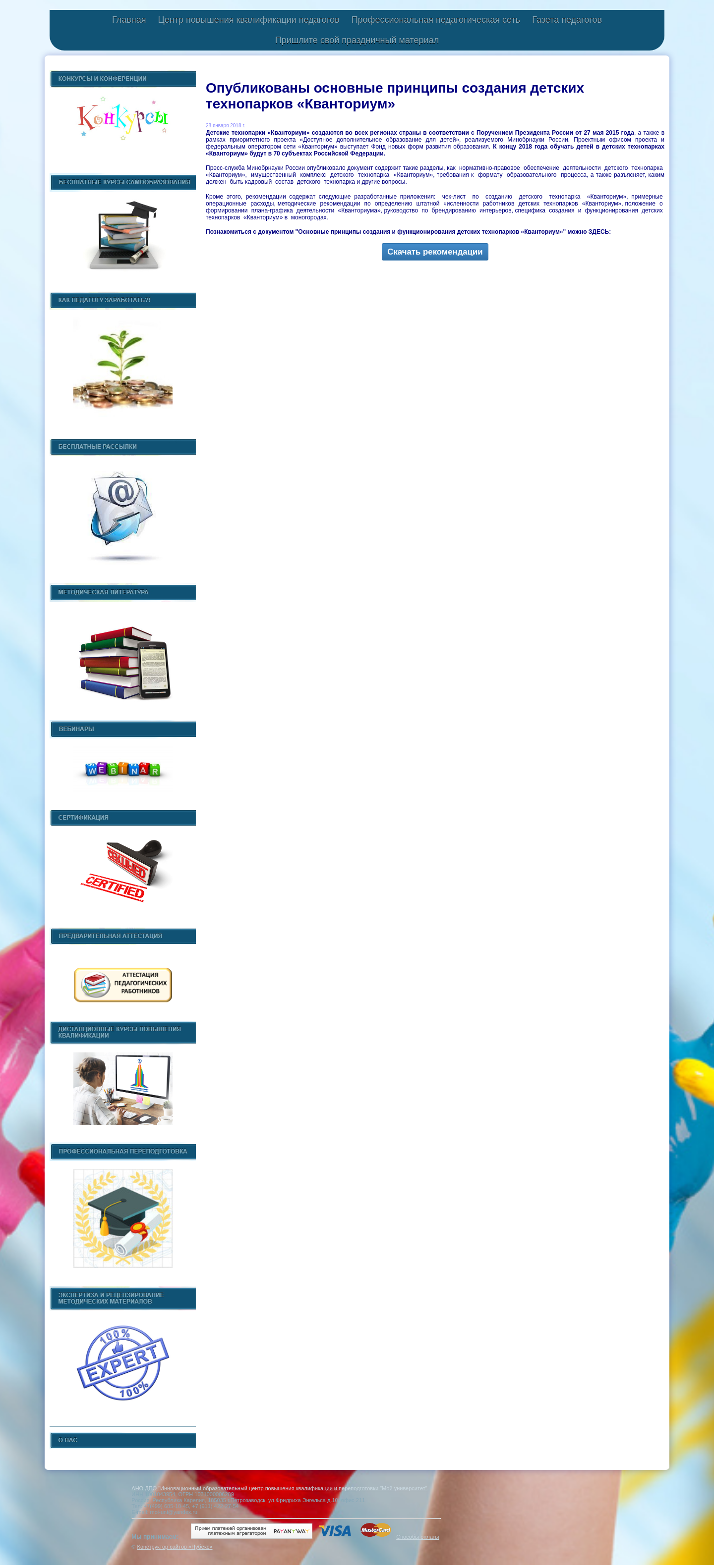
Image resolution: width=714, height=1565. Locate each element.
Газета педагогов (567, 20)
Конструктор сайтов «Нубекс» (174, 1547)
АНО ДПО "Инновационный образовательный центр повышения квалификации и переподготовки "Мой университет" (279, 1488)
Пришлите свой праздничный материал (357, 40)
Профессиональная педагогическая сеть (436, 20)
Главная (129, 20)
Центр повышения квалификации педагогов (248, 20)
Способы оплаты (417, 1537)
